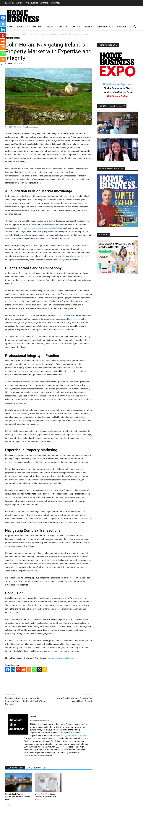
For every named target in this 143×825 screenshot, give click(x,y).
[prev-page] (7, 805)
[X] (39, 669)
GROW (51, 26)
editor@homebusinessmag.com (73, 735)
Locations (16, 34)
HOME (10, 26)
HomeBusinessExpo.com (117, 84)
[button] (134, 27)
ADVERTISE (44, 3)
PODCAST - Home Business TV (112, 106)
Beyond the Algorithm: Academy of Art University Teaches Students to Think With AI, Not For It (25, 701)
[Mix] (29, 669)
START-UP (37, 26)
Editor (9, 63)
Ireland (24, 34)
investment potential (80, 256)
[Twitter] (3, 24)
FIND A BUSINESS (32, 3)
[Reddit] (23, 669)
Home (7, 34)
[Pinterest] (18, 669)
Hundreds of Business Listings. (61, 658)
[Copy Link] (44, 669)
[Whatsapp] (34, 669)
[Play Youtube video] (117, 123)
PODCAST (121, 26)
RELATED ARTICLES (15, 768)
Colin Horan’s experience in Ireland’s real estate (39, 228)
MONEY (75, 26)
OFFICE (88, 26)
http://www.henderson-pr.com (39, 720)
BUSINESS (22, 26)
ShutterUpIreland (20, 127)
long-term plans (75, 319)
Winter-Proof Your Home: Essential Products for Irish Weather (45, 797)
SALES (63, 26)
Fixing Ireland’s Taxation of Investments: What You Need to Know (17, 797)
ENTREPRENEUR (104, 26)
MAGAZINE (19, 3)
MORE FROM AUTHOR (36, 768)
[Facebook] (7, 669)
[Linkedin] (13, 669)
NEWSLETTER (55, 3)
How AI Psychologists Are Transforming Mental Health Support (74, 699)
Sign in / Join (9, 3)
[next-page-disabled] (11, 805)
